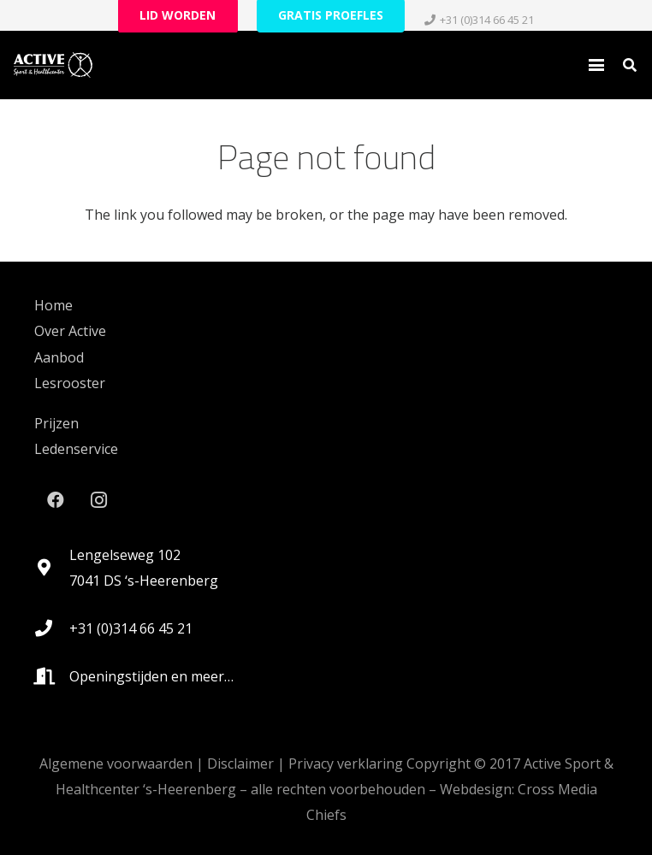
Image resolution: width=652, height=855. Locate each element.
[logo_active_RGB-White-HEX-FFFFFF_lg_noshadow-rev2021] (53, 65)
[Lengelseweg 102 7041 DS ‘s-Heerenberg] (51, 567)
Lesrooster (69, 383)
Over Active (70, 330)
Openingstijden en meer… (151, 676)
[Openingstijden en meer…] (51, 676)
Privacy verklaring (345, 763)
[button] (596, 65)
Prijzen (56, 423)
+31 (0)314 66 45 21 (131, 628)
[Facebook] (55, 500)
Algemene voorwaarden (116, 763)
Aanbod (59, 357)
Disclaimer (240, 763)
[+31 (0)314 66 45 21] (51, 628)
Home (53, 305)
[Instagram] (98, 500)
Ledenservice (76, 448)
